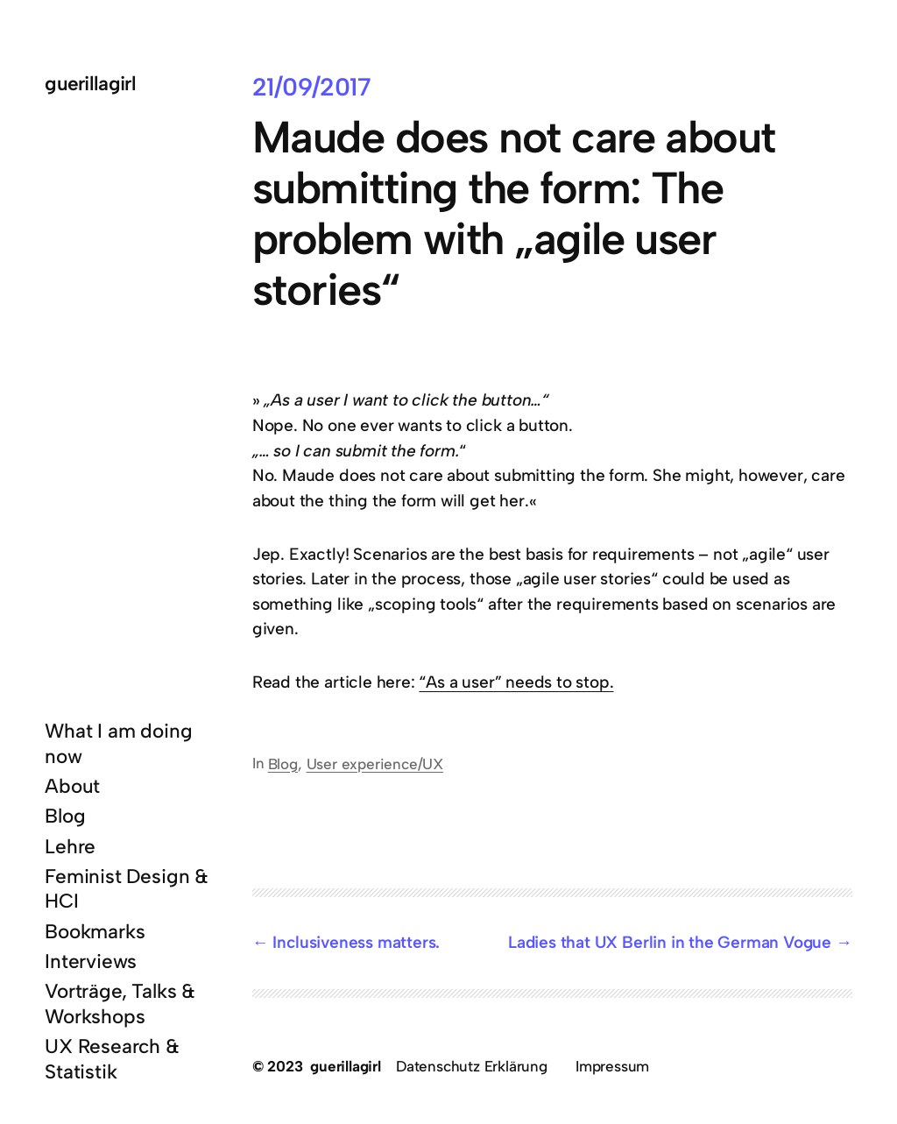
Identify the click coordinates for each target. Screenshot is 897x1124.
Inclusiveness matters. (356, 942)
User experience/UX (375, 764)
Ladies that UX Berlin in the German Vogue (669, 942)
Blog (283, 764)
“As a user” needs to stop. (516, 682)
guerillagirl (90, 83)
